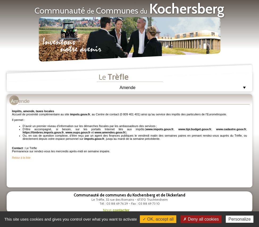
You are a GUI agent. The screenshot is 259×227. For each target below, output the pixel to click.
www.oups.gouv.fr (77, 132)
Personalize (239, 219)
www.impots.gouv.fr (160, 129)
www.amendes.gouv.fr (110, 132)
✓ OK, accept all (158, 219)
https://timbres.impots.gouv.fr (43, 132)
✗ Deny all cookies (201, 219)
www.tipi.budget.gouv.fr (194, 129)
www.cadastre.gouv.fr (231, 129)
